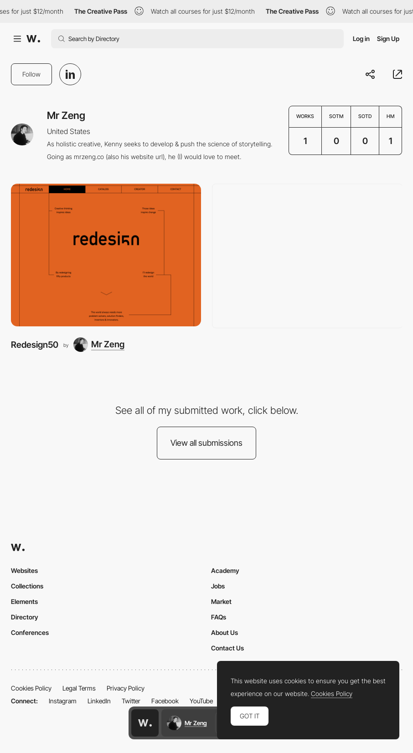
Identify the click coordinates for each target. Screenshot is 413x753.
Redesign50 (34, 344)
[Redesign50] (106, 255)
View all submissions (206, 443)
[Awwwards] (33, 38)
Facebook (165, 701)
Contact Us (227, 648)
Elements (24, 601)
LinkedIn (99, 701)
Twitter (131, 701)
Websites (24, 570)
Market (221, 601)
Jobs (218, 586)
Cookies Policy (31, 688)
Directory (24, 617)
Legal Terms (79, 688)
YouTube (201, 701)
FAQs (218, 617)
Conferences (30, 632)
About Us (224, 632)
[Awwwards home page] (145, 723)
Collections (27, 586)
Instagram (63, 701)
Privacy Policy (126, 688)
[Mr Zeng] (98, 344)
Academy (225, 570)
